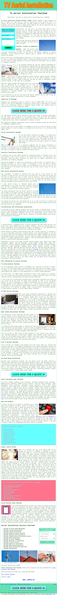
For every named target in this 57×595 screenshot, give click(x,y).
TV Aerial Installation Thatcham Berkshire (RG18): (16, 20)
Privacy (54, 584)
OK (54, 594)
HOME (36, 9)
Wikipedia (51, 416)
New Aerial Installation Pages (10, 584)
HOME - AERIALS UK (29, 579)
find (6, 382)
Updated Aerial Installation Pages (24, 584)
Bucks (8, 576)
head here (38, 416)
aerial (26, 395)
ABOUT (43, 9)
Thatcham (35, 249)
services (3, 256)
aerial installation (43, 398)
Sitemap (2, 584)
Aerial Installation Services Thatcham (18, 525)
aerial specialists (15, 252)
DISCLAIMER (52, 9)
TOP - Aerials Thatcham (8, 574)
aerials (3, 255)
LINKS (39, 9)
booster (53, 269)
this (25, 410)
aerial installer (29, 505)
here (2, 398)
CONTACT (47, 9)
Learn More (49, 594)
